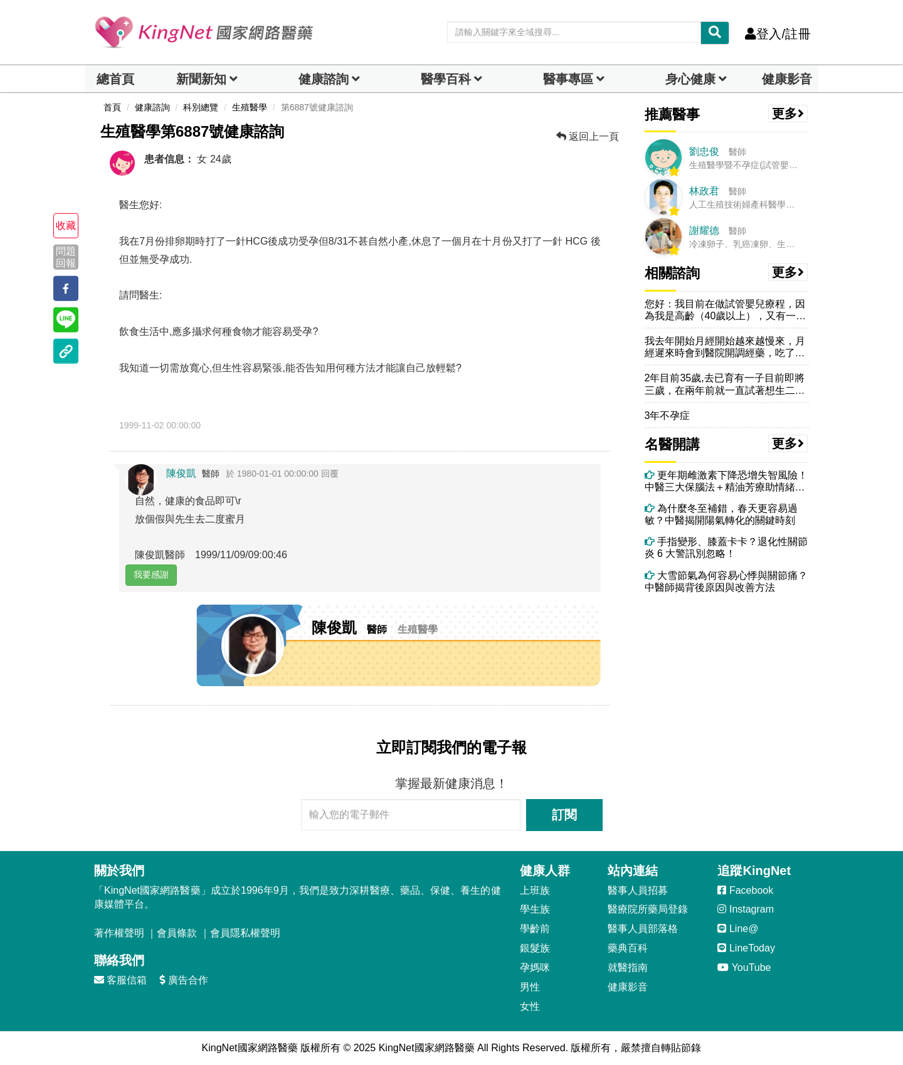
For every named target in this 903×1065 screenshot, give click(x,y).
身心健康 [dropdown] (690, 79)
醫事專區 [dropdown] (568, 79)
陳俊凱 (181, 473)
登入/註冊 (778, 34)
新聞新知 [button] (201, 79)
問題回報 (66, 256)
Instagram (745, 909)
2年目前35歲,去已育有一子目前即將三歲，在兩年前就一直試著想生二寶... (725, 384)
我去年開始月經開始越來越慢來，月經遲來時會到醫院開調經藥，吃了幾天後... (725, 347)
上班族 (535, 890)
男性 (530, 987)
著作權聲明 (119, 933)
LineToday (745, 948)
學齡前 (535, 928)
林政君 (704, 191)
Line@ (737, 928)
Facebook (745, 890)
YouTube (744, 967)
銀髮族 (535, 948)
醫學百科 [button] (446, 79)
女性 (530, 1006)
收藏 (66, 225)
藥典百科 (628, 948)
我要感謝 (151, 575)
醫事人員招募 (638, 890)
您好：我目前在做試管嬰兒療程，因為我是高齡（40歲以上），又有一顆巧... (725, 310)
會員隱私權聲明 (245, 933)
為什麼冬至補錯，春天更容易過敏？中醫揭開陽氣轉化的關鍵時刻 (721, 514)
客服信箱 (120, 980)
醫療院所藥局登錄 (648, 909)
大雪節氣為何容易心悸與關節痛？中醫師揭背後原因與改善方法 (726, 581)
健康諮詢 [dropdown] (323, 79)
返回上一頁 (587, 136)
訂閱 (564, 815)
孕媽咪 (535, 967)
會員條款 (177, 933)
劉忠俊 (704, 151)
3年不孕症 (667, 415)
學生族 (535, 909)
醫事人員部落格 (643, 928)
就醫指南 (628, 967)
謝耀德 (704, 230)
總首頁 (115, 79)
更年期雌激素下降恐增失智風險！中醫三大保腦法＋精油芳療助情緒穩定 (726, 481)
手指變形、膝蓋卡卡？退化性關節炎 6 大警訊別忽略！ (726, 547)
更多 (788, 113)
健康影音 (787, 79)
